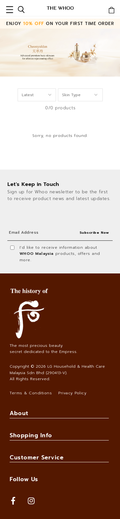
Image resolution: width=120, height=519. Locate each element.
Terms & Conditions (31, 393)
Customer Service (36, 457)
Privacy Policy (72, 393)
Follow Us (24, 479)
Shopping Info (31, 435)
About (19, 413)
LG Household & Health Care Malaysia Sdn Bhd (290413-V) (57, 369)
